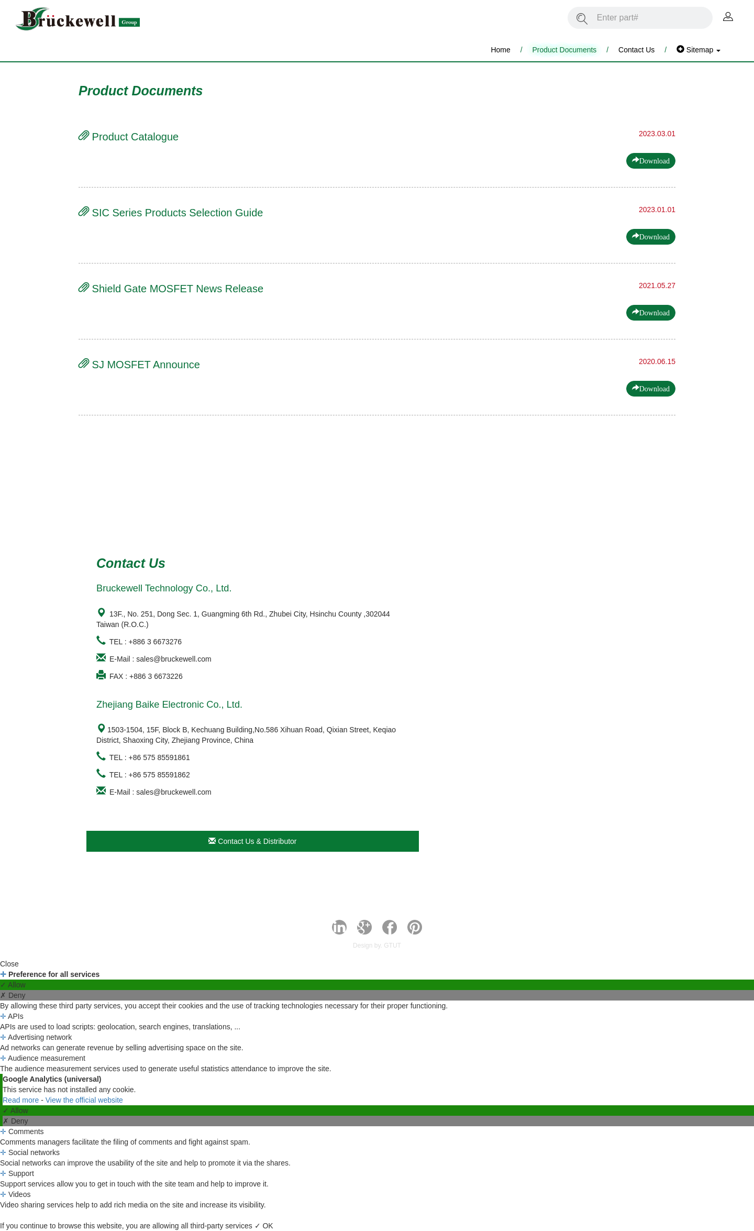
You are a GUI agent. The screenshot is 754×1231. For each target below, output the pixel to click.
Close (9, 964)
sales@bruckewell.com (173, 659)
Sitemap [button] (698, 50)
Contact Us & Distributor (252, 841)
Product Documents (564, 50)
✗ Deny (13, 995)
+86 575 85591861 (159, 757)
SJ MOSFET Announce (139, 364)
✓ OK (263, 1226)
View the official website (84, 1100)
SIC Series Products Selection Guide (171, 212)
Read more (22, 1100)
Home (500, 50)
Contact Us (636, 50)
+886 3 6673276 (155, 642)
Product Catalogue (129, 136)
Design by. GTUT (377, 945)
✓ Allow (13, 985)
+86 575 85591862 (159, 775)
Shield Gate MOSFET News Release (171, 288)
